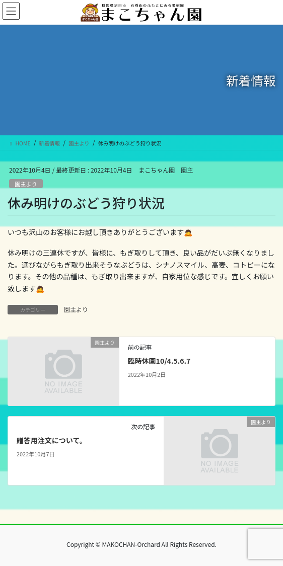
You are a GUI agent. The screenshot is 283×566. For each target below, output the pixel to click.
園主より (26, 184)
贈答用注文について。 (52, 440)
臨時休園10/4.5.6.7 (159, 361)
